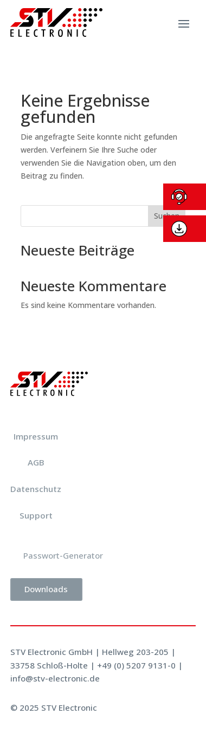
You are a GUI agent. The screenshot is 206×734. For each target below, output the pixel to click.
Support (36, 515)
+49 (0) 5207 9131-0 (136, 665)
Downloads (46, 589)
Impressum (36, 436)
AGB (36, 462)
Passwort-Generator (63, 555)
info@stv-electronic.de (55, 678)
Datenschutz (35, 488)
